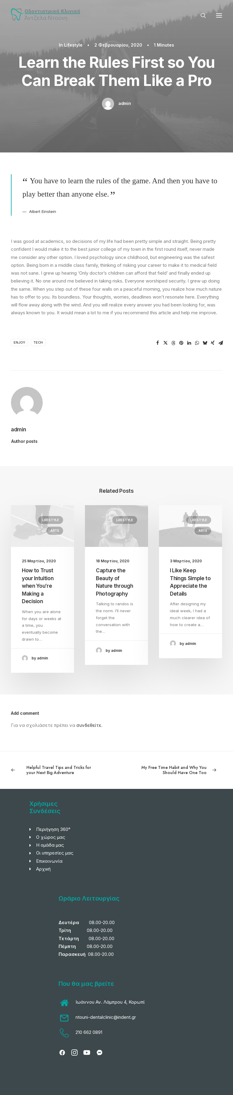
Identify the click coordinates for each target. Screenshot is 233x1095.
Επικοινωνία (49, 861)
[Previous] (53, 770)
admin (124, 103)
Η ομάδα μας (50, 845)
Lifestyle (73, 44)
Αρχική (43, 869)
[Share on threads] (173, 343)
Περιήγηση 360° (53, 829)
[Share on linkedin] (189, 343)
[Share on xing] (212, 343)
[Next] (180, 770)
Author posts (24, 441)
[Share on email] (220, 343)
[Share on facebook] (157, 343)
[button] (219, 15)
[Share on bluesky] (204, 343)
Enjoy (19, 342)
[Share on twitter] (165, 343)
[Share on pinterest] (181, 343)
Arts (54, 530)
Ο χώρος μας (50, 837)
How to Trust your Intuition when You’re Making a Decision (37, 585)
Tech (38, 342)
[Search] (200, 15)
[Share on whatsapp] (197, 343)
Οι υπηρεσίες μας (54, 853)
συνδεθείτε (88, 725)
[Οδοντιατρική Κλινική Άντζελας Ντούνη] (46, 15)
